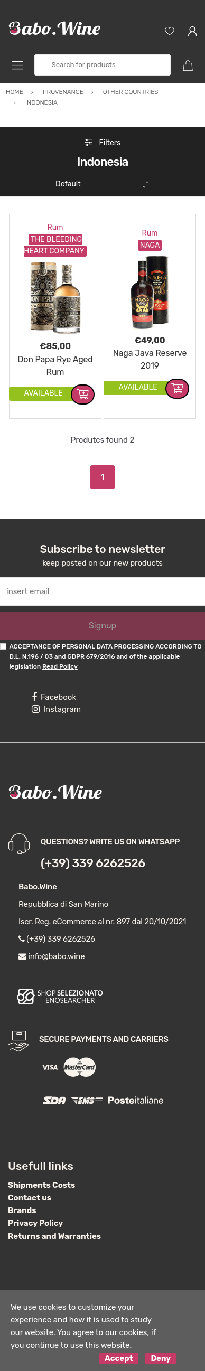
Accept (119, 1354)
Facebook (54, 693)
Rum (55, 223)
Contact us (29, 1193)
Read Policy (60, 662)
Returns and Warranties (54, 1232)
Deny (161, 1354)
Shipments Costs (41, 1181)
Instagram (56, 705)
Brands (22, 1206)
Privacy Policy (35, 1219)
